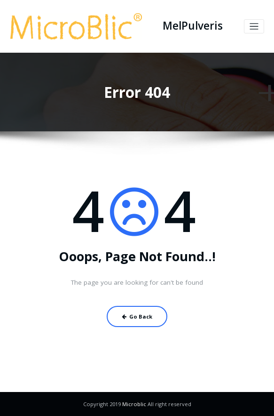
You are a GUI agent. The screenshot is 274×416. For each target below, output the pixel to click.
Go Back (137, 316)
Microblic (134, 404)
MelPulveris (193, 25)
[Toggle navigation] (254, 26)
